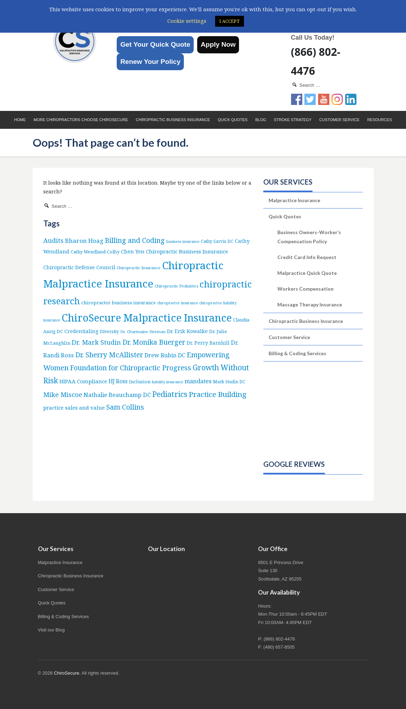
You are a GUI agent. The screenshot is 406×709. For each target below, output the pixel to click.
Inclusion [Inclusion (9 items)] (139, 381)
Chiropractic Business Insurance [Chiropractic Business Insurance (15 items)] (187, 251)
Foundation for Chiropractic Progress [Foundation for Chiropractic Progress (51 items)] (130, 367)
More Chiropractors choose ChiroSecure (80, 120)
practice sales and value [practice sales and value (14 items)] (74, 407)
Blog (260, 120)
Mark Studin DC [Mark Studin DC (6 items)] (229, 382)
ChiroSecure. (67, 673)
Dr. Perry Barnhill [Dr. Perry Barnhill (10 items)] (208, 342)
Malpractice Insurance (294, 200)
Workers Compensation (305, 289)
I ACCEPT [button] (229, 21)
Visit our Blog (51, 629)
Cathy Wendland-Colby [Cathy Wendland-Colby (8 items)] (95, 252)
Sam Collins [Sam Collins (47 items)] (125, 407)
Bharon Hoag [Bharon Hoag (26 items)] (84, 241)
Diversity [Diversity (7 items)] (109, 331)
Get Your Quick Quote (155, 44)
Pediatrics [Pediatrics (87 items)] (169, 394)
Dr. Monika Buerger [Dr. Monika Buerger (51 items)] (153, 342)
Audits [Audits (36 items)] (53, 240)
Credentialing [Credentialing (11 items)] (81, 331)
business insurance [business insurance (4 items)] (182, 241)
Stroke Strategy (292, 120)
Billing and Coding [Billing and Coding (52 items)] (135, 240)
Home (20, 120)
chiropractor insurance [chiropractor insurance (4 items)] (177, 302)
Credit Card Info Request (306, 257)
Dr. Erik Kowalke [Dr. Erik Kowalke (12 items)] (187, 331)
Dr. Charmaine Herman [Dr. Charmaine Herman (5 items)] (143, 331)
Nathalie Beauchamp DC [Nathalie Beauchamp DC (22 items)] (117, 395)
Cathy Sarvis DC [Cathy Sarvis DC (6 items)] (217, 241)
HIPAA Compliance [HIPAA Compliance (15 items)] (83, 381)
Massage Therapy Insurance (309, 304)
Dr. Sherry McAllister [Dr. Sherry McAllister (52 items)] (109, 354)
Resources (379, 120)
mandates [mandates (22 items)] (198, 381)
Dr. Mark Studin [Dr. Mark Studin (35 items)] (96, 342)
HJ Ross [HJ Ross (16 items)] (118, 381)
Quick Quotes (232, 120)
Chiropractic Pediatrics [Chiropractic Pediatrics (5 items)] (176, 286)
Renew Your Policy (150, 61)
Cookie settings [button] (186, 20)
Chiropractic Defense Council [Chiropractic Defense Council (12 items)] (79, 267)
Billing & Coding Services (297, 353)
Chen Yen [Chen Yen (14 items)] (132, 251)
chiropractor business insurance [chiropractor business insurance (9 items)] (118, 302)
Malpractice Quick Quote (307, 273)
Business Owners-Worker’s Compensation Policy (309, 236)
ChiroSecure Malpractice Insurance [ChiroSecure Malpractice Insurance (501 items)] (147, 317)
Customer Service (339, 120)
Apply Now (218, 44)
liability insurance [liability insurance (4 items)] (167, 381)
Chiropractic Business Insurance (173, 120)
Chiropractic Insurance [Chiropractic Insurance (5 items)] (139, 267)
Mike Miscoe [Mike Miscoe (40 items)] (62, 394)
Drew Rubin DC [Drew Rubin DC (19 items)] (164, 355)
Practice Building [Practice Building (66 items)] (217, 394)
